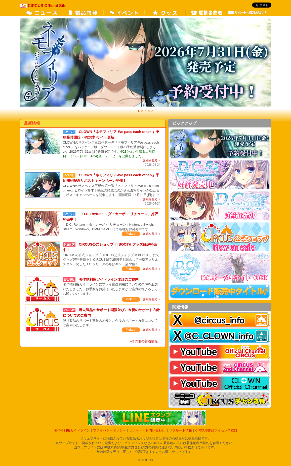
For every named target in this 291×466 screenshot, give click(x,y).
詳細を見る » (151, 160)
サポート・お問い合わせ (147, 430)
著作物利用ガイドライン (72, 430)
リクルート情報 (180, 430)
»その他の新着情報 (144, 341)
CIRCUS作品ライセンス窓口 (216, 430)
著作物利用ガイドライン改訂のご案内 (109, 279)
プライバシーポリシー (109, 430)
